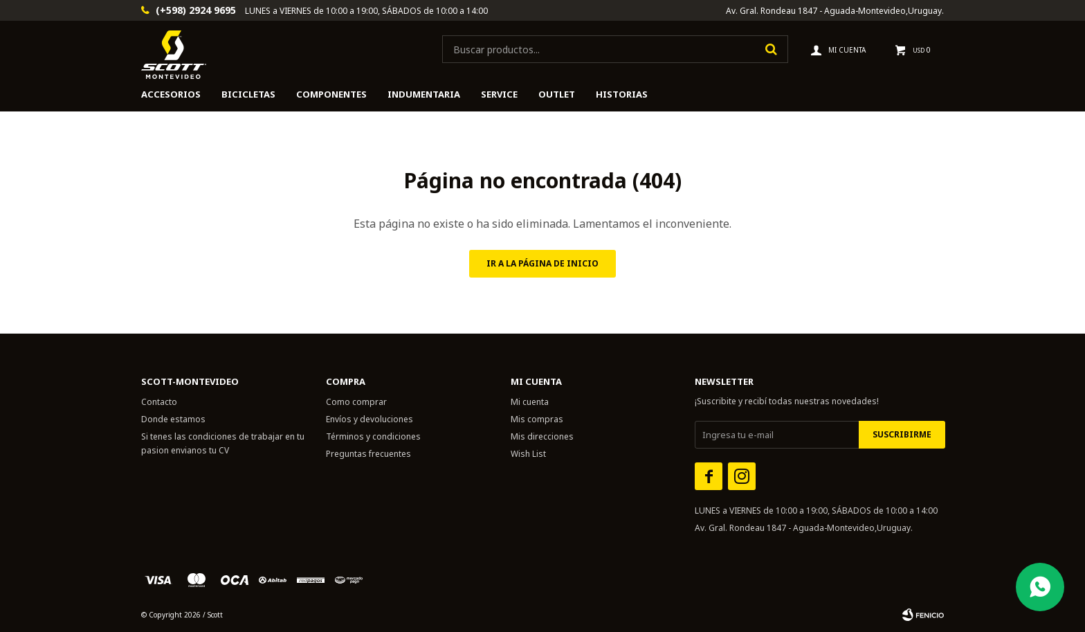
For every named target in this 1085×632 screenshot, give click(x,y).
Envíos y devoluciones (369, 419)
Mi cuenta (530, 402)
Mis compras (537, 419)
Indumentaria (424, 94)
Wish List (528, 454)
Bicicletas (248, 94)
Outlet (556, 94)
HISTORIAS (622, 94)
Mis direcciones (542, 436)
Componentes (331, 94)
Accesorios (171, 94)
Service (499, 94)
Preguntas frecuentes (368, 454)
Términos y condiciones (373, 436)
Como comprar (356, 402)
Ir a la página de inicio (542, 263)
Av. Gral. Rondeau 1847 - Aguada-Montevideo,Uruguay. (835, 11)
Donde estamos (173, 419)
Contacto (159, 402)
